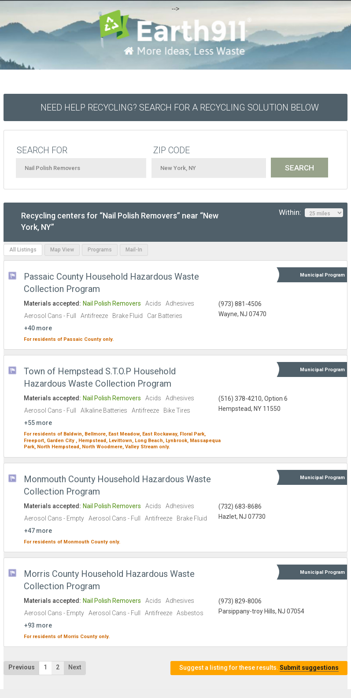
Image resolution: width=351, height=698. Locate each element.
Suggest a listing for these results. (259, 668)
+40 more (38, 328)
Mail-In (134, 250)
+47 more (38, 530)
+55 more (38, 422)
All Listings (23, 250)
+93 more (38, 625)
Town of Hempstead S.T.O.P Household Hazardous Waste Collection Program (100, 377)
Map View (62, 250)
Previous (21, 667)
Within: (311, 213)
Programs (100, 250)
